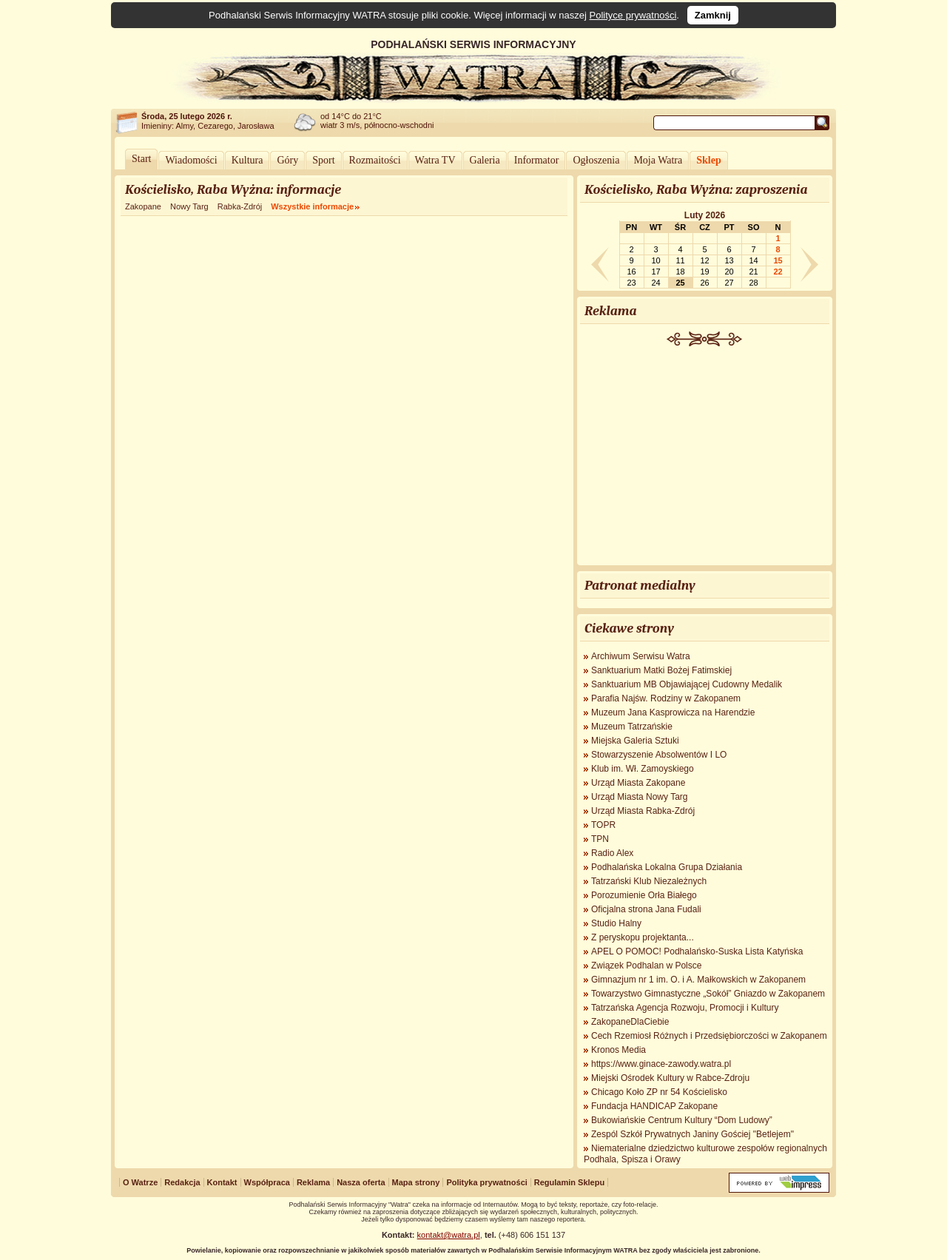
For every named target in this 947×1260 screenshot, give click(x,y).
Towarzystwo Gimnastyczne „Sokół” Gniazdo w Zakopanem (708, 993)
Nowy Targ (189, 206)
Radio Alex (612, 853)
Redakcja (182, 1182)
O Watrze (140, 1182)
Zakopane (143, 206)
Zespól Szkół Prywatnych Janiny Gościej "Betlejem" (692, 1134)
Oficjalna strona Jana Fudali (646, 909)
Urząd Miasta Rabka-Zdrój (643, 811)
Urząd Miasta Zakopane (638, 783)
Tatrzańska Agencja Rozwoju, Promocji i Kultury (684, 1008)
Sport (323, 160)
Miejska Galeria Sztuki (635, 740)
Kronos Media (618, 1050)
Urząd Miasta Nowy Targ (639, 797)
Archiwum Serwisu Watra (640, 656)
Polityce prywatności (633, 15)
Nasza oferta (361, 1182)
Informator (536, 160)
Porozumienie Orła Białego (644, 895)
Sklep (708, 160)
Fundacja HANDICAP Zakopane (654, 1106)
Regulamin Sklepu (569, 1182)
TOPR (603, 825)
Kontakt (222, 1182)
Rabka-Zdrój (240, 206)
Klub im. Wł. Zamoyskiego (642, 769)
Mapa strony (416, 1182)
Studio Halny (616, 923)
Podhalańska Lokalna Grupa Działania (666, 867)
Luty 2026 (704, 215)
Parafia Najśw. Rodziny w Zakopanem (666, 698)
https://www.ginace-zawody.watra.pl (661, 1064)
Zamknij (713, 15)
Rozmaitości (375, 160)
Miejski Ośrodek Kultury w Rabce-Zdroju (670, 1078)
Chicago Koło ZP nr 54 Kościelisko (659, 1092)
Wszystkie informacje (312, 206)
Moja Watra (657, 160)
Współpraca (267, 1182)
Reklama (313, 1182)
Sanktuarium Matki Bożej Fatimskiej (661, 670)
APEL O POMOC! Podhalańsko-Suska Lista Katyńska (697, 951)
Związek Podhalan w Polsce (646, 965)
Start (141, 158)
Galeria (485, 160)
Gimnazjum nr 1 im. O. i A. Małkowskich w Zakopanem (698, 979)
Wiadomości (191, 160)
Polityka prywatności (486, 1182)
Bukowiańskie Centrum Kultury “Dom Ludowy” (681, 1120)
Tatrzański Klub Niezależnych (649, 881)
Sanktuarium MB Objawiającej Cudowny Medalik (686, 684)
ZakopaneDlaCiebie (630, 1022)
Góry (287, 160)
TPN (600, 839)
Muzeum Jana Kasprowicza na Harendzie (673, 712)
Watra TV (435, 160)
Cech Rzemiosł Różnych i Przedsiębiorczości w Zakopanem (709, 1036)
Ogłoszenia (596, 160)
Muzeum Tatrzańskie (632, 726)
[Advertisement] (705, 457)
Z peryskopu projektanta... (642, 937)
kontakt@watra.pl (448, 1234)
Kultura (247, 160)
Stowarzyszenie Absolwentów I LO (659, 754)
